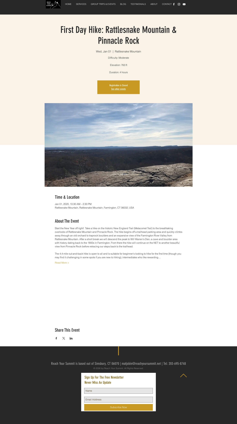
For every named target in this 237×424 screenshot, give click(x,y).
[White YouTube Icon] (184, 4)
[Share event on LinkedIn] (71, 338)
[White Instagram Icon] (179, 4)
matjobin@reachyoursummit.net (141, 363)
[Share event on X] (63, 338)
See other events (118, 89)
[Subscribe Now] (118, 407)
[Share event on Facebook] (56, 338)
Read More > (62, 262)
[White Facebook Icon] (173, 4)
